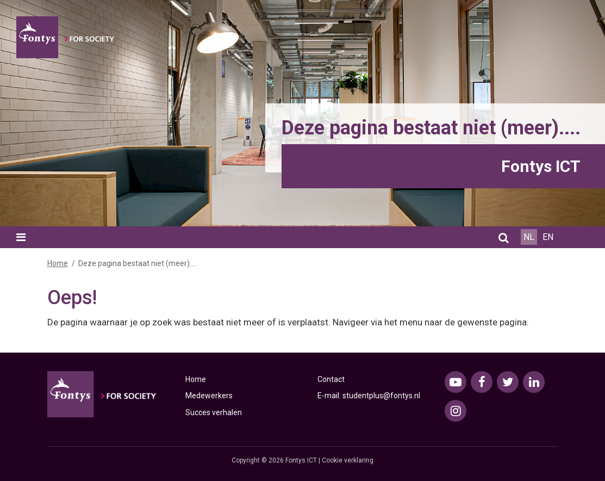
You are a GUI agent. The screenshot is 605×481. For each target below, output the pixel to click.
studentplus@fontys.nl (381, 395)
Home (57, 263)
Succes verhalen (213, 412)
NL (528, 237)
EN (547, 237)
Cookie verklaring (347, 460)
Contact (331, 379)
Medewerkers (209, 395)
